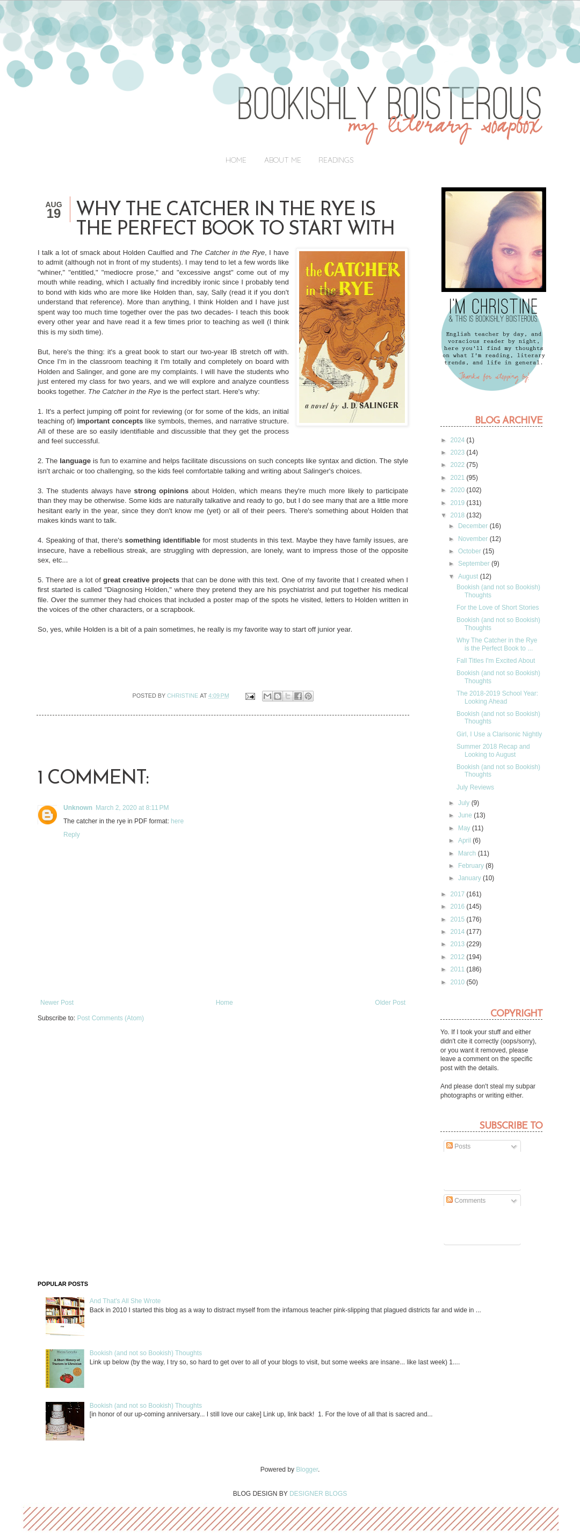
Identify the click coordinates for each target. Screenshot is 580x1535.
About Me (282, 160)
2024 (459, 440)
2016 (459, 906)
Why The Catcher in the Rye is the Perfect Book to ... (497, 644)
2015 (459, 919)
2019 (459, 503)
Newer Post (57, 1002)
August (469, 576)
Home (236, 160)
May (465, 828)
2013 (459, 944)
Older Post (390, 1002)
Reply (71, 834)
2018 (459, 515)
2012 (459, 957)
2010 (459, 982)
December (474, 526)
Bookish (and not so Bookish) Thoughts (146, 1353)
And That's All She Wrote (125, 1301)
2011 (459, 969)
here (177, 821)
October (470, 551)
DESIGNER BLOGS (318, 1493)
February (471, 865)
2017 (459, 894)
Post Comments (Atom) (110, 1018)
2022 (459, 465)
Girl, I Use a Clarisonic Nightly (499, 734)
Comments (465, 1200)
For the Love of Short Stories (497, 607)
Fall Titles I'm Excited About (495, 660)
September (474, 563)
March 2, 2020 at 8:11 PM (132, 808)
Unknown (77, 808)
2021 (459, 477)
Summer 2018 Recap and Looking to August (493, 750)
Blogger (307, 1469)
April (465, 840)
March (468, 853)
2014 (459, 931)
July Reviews (475, 787)
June (466, 815)
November (474, 539)
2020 (459, 490)
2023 (459, 452)
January (470, 878)
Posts (458, 1146)
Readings (336, 160)
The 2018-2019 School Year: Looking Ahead (497, 697)
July (465, 803)
